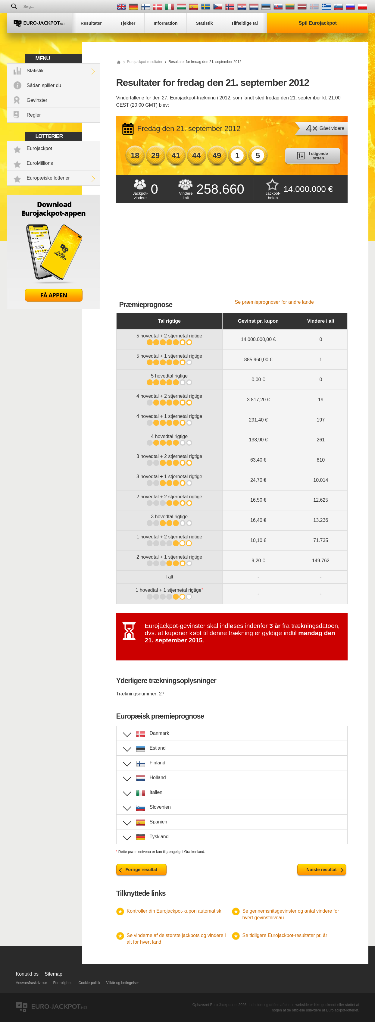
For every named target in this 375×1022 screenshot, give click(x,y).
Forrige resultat (142, 869)
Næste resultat (322, 869)
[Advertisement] (232, 254)
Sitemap (53, 974)
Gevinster (37, 100)
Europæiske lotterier (48, 177)
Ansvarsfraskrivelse (31, 983)
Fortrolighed (63, 983)
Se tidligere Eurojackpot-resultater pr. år (284, 935)
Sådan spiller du (44, 85)
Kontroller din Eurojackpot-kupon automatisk (174, 911)
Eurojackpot (39, 148)
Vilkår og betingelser (122, 983)
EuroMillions (40, 163)
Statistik (35, 70)
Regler (34, 115)
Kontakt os (27, 974)
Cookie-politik (89, 983)
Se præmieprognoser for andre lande (274, 302)
